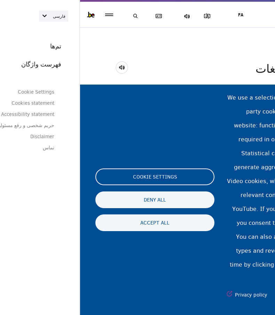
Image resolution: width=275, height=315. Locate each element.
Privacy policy (171, 294)
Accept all (74, 222)
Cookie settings (75, 176)
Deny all (75, 199)
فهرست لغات (80, 16)
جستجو (56, 16)
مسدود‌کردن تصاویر (128, 16)
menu (29, 15)
